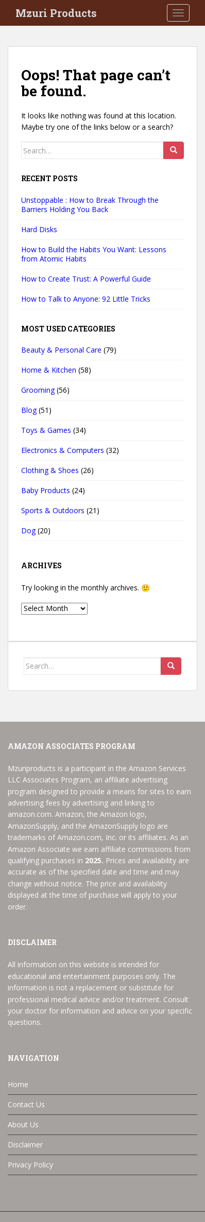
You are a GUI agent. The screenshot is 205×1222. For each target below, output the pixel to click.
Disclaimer (25, 1144)
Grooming (38, 390)
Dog (28, 530)
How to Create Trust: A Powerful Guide (86, 279)
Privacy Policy (30, 1164)
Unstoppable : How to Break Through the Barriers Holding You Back (90, 204)
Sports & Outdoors (52, 510)
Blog (29, 410)
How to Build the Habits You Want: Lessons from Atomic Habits (93, 254)
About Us (23, 1124)
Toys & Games (46, 430)
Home (18, 1084)
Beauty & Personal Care (61, 350)
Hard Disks (39, 229)
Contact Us (26, 1104)
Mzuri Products (56, 13)
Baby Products (45, 490)
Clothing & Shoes (50, 470)
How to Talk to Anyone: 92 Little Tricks (85, 299)
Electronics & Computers (62, 450)
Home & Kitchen (48, 370)
